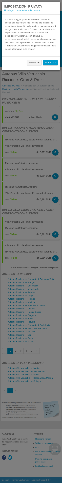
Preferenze (34, 62)
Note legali (9, 10)
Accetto (50, 62)
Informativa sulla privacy (28, 10)
